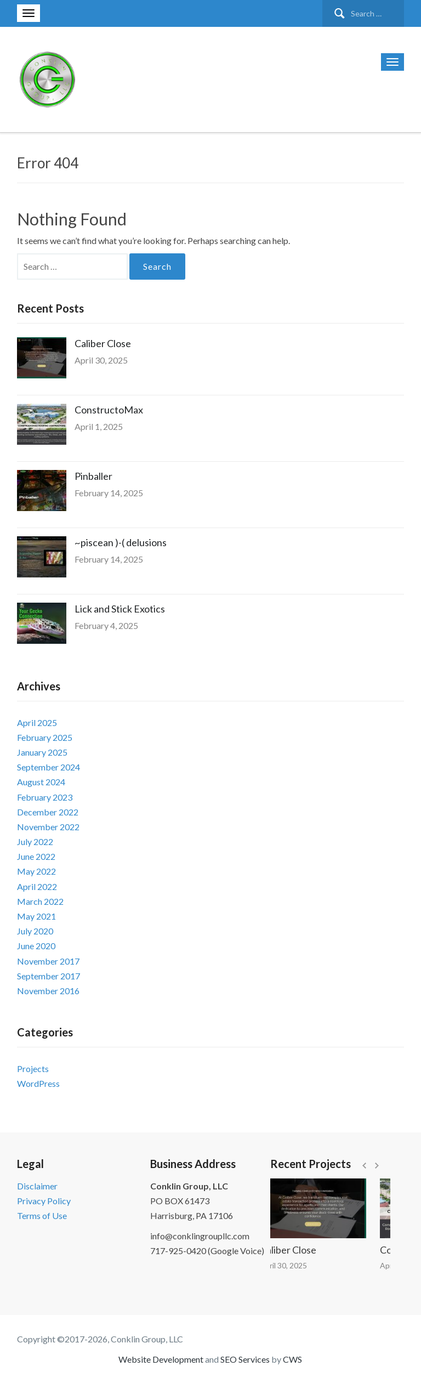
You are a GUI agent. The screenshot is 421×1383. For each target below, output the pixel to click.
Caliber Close (103, 343)
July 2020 (35, 931)
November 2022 (48, 826)
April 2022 (37, 886)
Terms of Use (42, 1215)
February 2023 (44, 797)
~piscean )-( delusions (121, 542)
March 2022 (40, 901)
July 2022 (35, 841)
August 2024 (41, 781)
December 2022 (47, 812)
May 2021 (36, 916)
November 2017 (48, 961)
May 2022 (36, 871)
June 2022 (36, 856)
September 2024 (48, 767)
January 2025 (42, 752)
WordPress (38, 1083)
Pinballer (93, 476)
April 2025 (37, 722)
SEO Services (245, 1359)
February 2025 (44, 737)
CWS (292, 1359)
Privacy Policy (44, 1200)
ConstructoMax (109, 410)
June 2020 (36, 945)
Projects (33, 1068)
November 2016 (48, 990)
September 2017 (48, 976)
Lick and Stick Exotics (120, 609)
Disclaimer (37, 1186)
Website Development (160, 1359)
